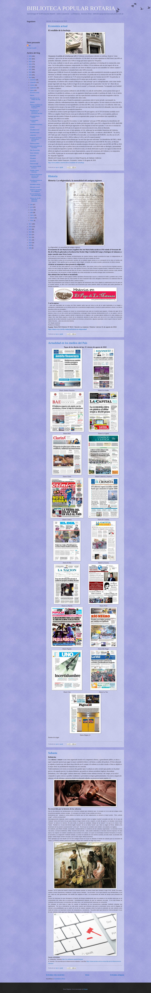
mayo (32, 210)
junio (31, 207)
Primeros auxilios (34, 143)
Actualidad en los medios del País (67, 342)
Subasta (52, 752)
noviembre (33, 82)
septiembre (33, 88)
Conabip (32, 127)
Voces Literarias (34, 153)
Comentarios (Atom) (59, 978)
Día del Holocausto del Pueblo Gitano (35, 194)
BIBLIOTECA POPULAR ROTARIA (71, 8)
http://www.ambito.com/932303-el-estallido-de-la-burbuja (66, 162)
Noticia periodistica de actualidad (36, 146)
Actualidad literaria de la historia (36, 181)
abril (31, 212)
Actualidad (33, 155)
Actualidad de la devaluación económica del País (36, 112)
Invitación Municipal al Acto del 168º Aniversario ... (36, 176)
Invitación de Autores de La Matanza (36, 190)
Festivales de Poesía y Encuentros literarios (36, 139)
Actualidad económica (36, 124)
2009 (30, 245)
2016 (30, 226)
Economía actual (58, 26)
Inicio (87, 975)
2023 (30, 64)
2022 (30, 67)
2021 (30, 69)
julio (31, 204)
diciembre (33, 80)
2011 (30, 240)
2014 (30, 232)
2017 (30, 224)
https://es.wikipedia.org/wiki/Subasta (72, 959)
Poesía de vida (34, 163)
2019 (30, 75)
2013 (30, 234)
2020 (30, 72)
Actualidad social (34, 130)
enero (32, 220)
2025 (30, 59)
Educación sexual (35, 187)
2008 (30, 248)
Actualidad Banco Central (35, 116)
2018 (30, 77)
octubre (32, 85)
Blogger (85, 989)
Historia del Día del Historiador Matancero (35, 199)
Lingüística (33, 135)
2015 (30, 229)
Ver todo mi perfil (31, 48)
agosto (32, 90)
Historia (52, 176)
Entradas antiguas (117, 975)
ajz (29, 45)
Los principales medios (34, 121)
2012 (30, 237)
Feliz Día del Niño (35, 150)
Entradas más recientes (55, 975)
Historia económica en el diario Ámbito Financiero (36, 106)
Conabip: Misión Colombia (34, 171)
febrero (32, 218)
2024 (30, 61)
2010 (30, 242)
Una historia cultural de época (35, 167)
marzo (32, 215)
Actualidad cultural (35, 184)
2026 (30, 56)
